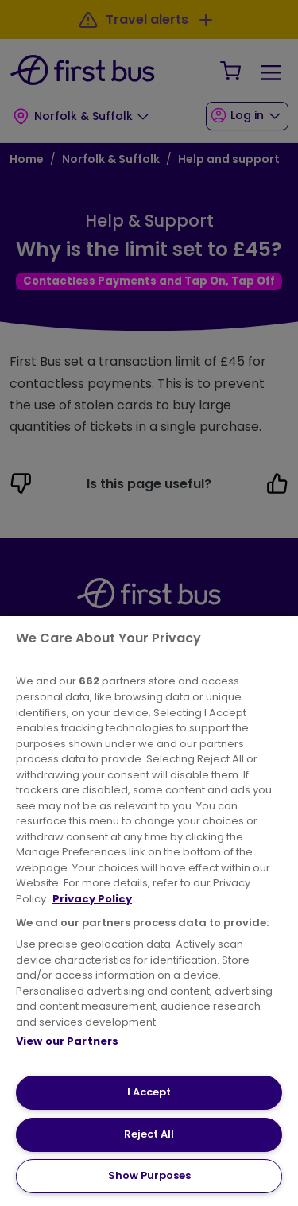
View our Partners (67, 1041)
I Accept (149, 1091)
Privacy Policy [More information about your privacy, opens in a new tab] (92, 898)
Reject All (149, 1134)
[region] (149, 911)
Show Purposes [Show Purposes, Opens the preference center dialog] (149, 1175)
